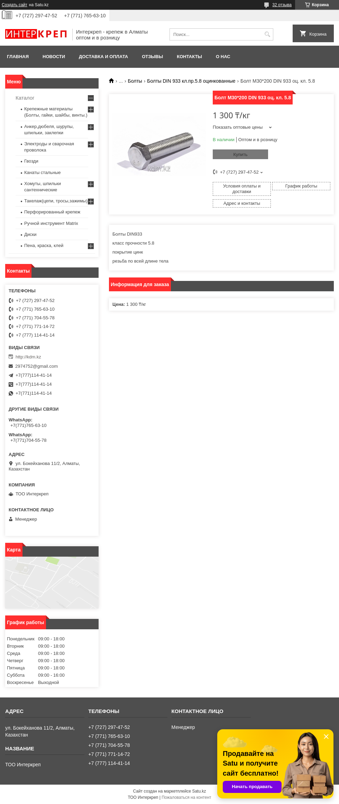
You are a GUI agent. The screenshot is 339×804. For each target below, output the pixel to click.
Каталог (25, 98)
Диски (30, 234)
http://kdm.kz (28, 356)
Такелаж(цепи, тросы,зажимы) (56, 200)
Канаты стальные (42, 172)
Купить (240, 154)
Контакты (189, 56)
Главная (18, 56)
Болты (135, 81)
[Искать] (267, 34)
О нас (223, 56)
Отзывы (152, 56)
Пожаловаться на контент (186, 797)
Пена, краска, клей (43, 245)
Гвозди (31, 161)
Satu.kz (199, 791)
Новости (54, 56)
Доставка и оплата (103, 56)
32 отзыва (282, 4)
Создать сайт (14, 4)
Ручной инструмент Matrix (51, 223)
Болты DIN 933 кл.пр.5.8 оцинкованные (191, 81)
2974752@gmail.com (36, 366)
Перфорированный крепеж (52, 211)
